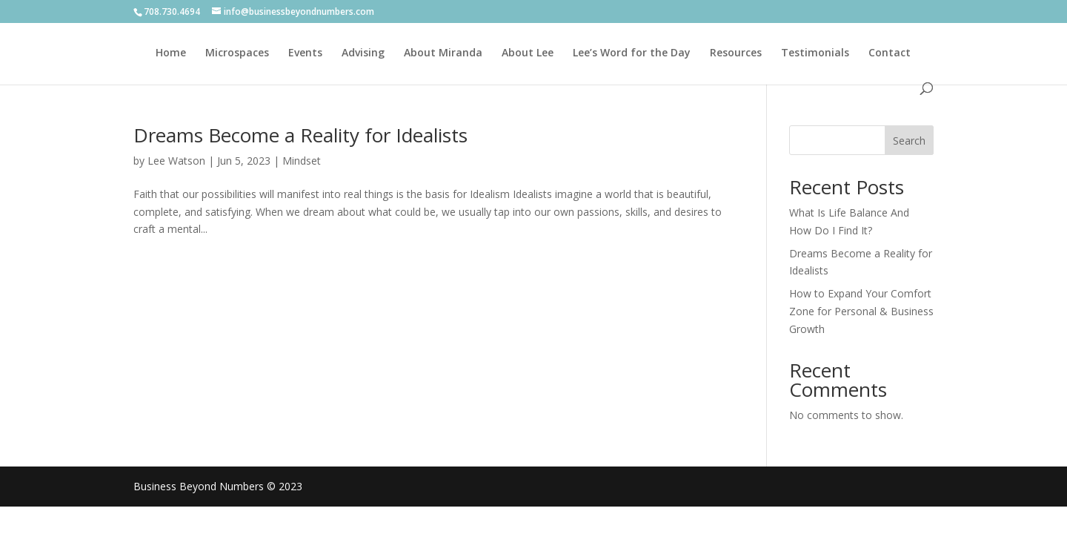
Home (171, 53)
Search (909, 141)
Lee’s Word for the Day (632, 53)
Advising (363, 53)
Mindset (301, 161)
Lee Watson (176, 161)
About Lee (528, 53)
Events (305, 53)
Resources (736, 53)
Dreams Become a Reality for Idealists (300, 135)
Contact (889, 53)
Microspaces (237, 53)
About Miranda (443, 53)
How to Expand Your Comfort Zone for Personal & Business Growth (861, 311)
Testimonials (815, 53)
